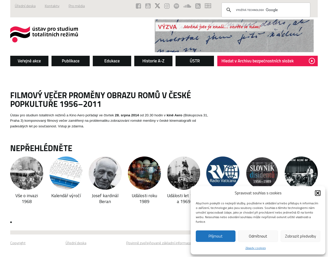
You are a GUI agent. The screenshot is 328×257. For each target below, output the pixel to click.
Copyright (18, 243)
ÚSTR (195, 61)
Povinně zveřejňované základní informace (158, 243)
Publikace (70, 61)
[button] (317, 193)
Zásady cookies (255, 247)
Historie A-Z (153, 61)
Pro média (77, 6)
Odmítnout (258, 236)
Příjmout (216, 236)
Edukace (112, 61)
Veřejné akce (29, 61)
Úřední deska (25, 6)
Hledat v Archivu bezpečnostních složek (268, 61)
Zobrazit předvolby (300, 236)
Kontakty (52, 6)
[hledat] (265, 10)
